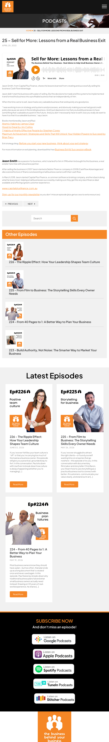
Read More (18, 484)
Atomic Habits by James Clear (18, 123)
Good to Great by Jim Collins (17, 127)
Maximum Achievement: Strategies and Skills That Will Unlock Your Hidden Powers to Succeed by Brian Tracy (54, 135)
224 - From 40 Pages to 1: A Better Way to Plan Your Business (50, 322)
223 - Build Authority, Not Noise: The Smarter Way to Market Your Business (53, 351)
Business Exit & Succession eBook (73, 149)
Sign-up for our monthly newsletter (21, 194)
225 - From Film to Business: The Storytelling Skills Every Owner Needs (52, 291)
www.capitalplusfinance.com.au (19, 188)
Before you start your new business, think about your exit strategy (53, 143)
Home (28, 31)
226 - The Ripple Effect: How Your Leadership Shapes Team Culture (54, 262)
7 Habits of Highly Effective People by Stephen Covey (31, 130)
